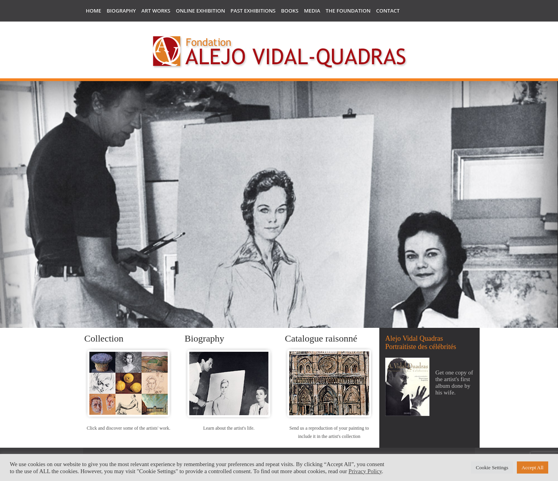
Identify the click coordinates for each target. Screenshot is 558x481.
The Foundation (348, 10)
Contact (388, 10)
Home (93, 10)
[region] (279, 254)
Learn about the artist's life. (228, 428)
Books (289, 10)
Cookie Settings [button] (492, 467)
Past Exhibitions (252, 10)
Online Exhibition (200, 10)
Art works (155, 10)
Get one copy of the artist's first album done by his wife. (454, 382)
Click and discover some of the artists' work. (128, 428)
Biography (121, 10)
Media (312, 10)
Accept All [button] (533, 467)
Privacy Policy (365, 471)
